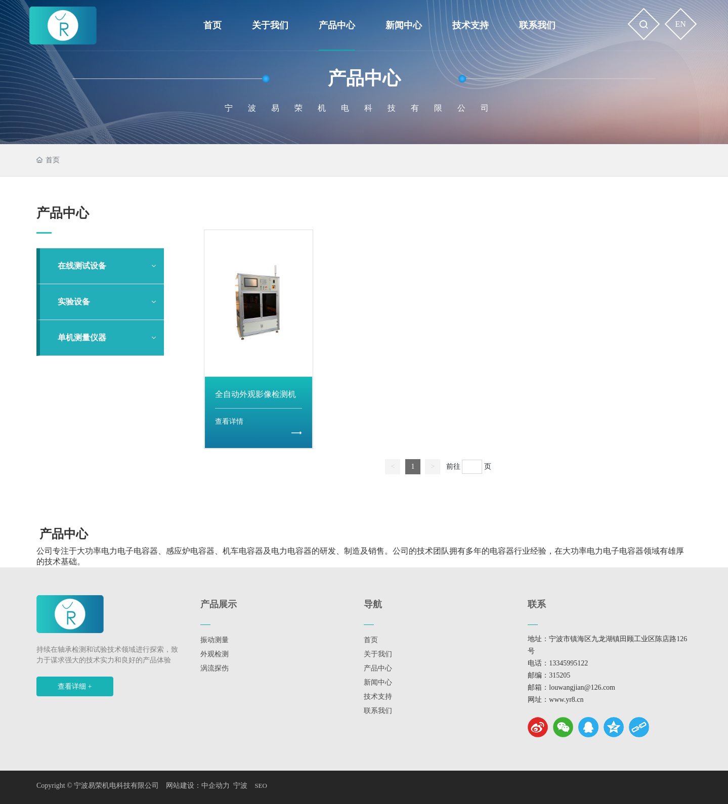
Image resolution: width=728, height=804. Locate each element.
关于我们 (378, 654)
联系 (537, 604)
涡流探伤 (214, 668)
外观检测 (214, 654)
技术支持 (378, 696)
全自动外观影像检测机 (255, 394)
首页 (371, 640)
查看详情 (229, 421)
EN (680, 24)
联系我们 (378, 710)
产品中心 (364, 78)
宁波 (240, 785)
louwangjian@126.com (582, 687)
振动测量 (214, 640)
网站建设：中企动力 (198, 785)
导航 (373, 604)
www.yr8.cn (566, 699)
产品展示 (218, 604)
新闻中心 (378, 682)
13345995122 (568, 663)
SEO (260, 785)
